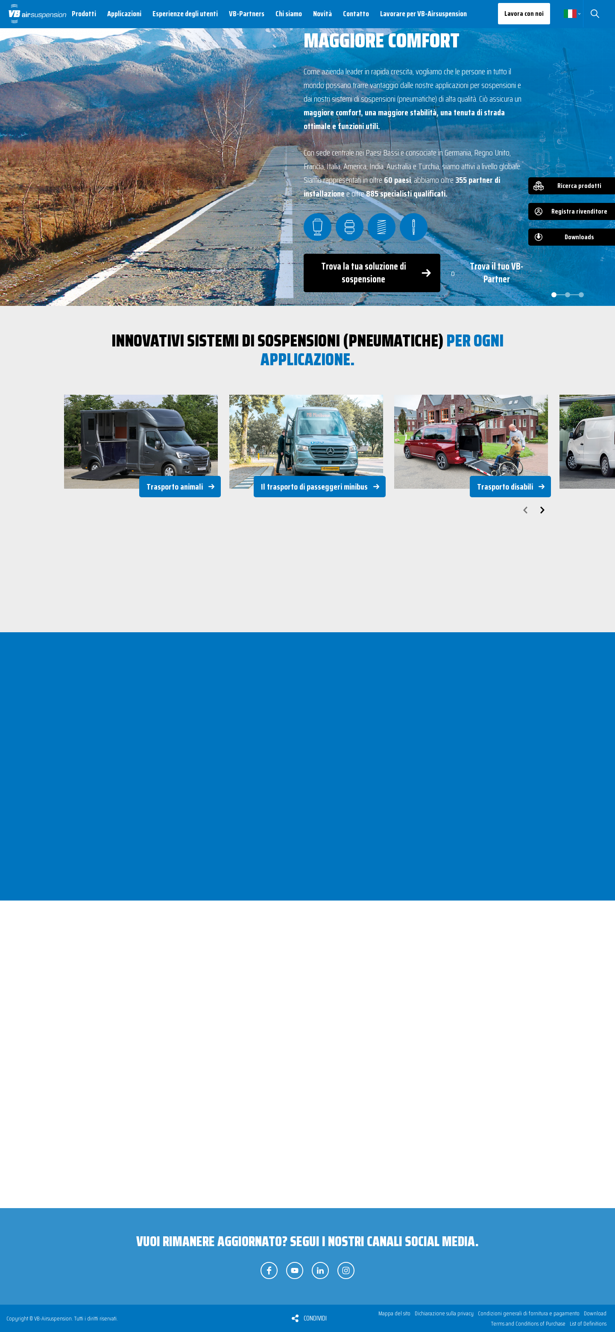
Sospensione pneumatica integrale (148, 1104)
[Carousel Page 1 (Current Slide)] (553, 294)
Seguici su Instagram (345, 1270)
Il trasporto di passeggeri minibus (314, 486)
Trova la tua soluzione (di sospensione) (234, 1213)
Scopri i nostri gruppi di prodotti (381, 1213)
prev (525, 510)
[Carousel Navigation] (307, 510)
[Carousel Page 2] (567, 294)
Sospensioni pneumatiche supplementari (304, 1104)
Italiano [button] (570, 13)
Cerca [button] (594, 13)
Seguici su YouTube (294, 1270)
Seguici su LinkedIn (320, 1270)
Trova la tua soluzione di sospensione (363, 273)
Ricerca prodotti (579, 185)
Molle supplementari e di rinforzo (480, 1104)
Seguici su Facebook (269, 1270)
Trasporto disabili (505, 486)
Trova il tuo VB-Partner (496, 273)
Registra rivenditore (579, 211)
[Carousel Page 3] (581, 294)
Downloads (579, 237)
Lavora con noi (524, 13)
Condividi (315, 1318)
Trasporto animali (174, 486)
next (542, 510)
